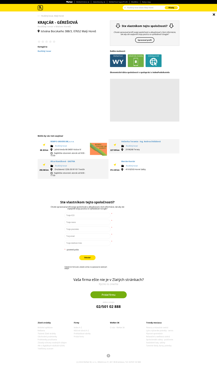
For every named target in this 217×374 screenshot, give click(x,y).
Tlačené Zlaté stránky (47, 333)
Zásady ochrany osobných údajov (52, 342)
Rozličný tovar (61, 146)
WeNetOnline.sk (82, 2)
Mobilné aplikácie (45, 327)
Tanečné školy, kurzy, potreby (158, 345)
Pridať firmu (108, 294)
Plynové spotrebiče (154, 333)
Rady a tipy (146, 2)
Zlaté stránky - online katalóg (40, 7)
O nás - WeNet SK (117, 327)
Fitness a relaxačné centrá (157, 327)
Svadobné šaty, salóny (155, 342)
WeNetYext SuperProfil (118, 2)
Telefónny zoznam (45, 348)
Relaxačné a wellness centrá (158, 336)
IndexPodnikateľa (161, 72)
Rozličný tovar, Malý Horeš (52, 16)
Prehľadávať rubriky (82, 333)
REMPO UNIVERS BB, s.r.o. (62, 141)
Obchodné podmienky (47, 336)
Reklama (41, 330)
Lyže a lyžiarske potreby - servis (159, 330)
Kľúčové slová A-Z (81, 330)
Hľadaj (171, 8)
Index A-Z (78, 327)
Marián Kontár (128, 161)
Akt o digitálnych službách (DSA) (51, 345)
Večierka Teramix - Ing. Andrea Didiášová (141, 141)
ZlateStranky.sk (99, 2)
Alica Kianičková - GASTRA (62, 161)
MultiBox (134, 2)
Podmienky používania (47, 339)
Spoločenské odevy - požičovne (159, 339)
